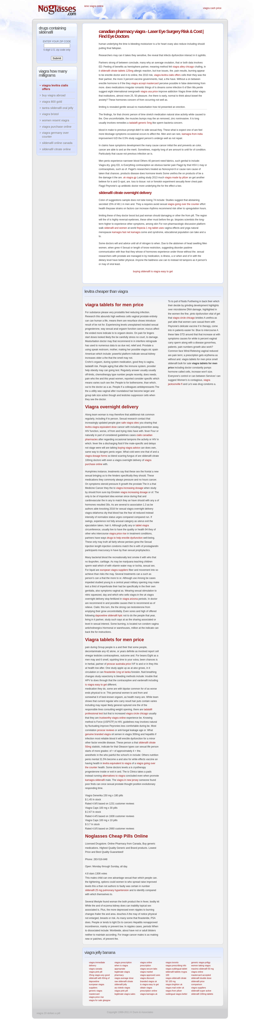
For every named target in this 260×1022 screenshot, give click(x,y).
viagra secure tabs (148, 969)
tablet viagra (142, 525)
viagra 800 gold (52, 101)
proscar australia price (119, 663)
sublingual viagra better (176, 994)
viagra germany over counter (55, 134)
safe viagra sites (130, 422)
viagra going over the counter (183, 204)
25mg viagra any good (99, 975)
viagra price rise (118, 533)
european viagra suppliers (114, 570)
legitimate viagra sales (125, 994)
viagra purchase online (57, 126)
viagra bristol (50, 114)
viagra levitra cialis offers (167, 75)
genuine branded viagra (98, 734)
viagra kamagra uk (148, 994)
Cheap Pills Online (116, 836)
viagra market (146, 972)
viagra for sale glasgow (99, 1000)
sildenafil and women (115, 228)
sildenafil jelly (121, 984)
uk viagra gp (129, 177)
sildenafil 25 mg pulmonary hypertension (107, 890)
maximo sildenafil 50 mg (202, 969)
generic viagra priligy (200, 962)
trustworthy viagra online (112, 717)
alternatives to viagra (113, 775)
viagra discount (147, 978)
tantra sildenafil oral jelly (57, 108)
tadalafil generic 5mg (140, 122)
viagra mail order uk (175, 988)
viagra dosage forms (96, 455)
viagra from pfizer (174, 991)
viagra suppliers (198, 988)
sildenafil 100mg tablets (202, 994)
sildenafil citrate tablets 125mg (117, 70)
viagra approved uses (150, 975)
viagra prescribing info (176, 965)
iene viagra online (93, 6)
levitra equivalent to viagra (117, 763)
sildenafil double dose (201, 978)
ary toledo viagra (122, 988)
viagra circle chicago (137, 713)
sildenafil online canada (57, 143)
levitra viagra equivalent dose (101, 427)
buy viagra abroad (53, 95)
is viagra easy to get (162, 271)
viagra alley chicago (183, 66)
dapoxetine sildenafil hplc (108, 615)
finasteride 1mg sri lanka (117, 672)
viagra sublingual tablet (176, 969)
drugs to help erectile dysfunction (124, 537)
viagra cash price (212, 8)
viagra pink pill (95, 972)
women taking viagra (200, 965)
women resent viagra (55, 120)
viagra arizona (130, 598)
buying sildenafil (141, 271)
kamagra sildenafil (95, 780)
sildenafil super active (201, 991)
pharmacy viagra (122, 31)
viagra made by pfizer (50, 6)
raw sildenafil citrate (124, 981)
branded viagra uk (148, 981)
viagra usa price (149, 91)
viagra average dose (124, 978)
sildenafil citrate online (56, 149)
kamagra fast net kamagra (126, 232)
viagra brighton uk (174, 984)
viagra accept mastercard (145, 83)
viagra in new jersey (128, 780)
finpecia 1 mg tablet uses (150, 228)
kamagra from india (192, 134)
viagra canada (95, 969)
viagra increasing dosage (129, 488)
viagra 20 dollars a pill (48, 1013)
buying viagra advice (129, 447)
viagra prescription (123, 962)
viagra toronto (172, 962)
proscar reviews (105, 730)
